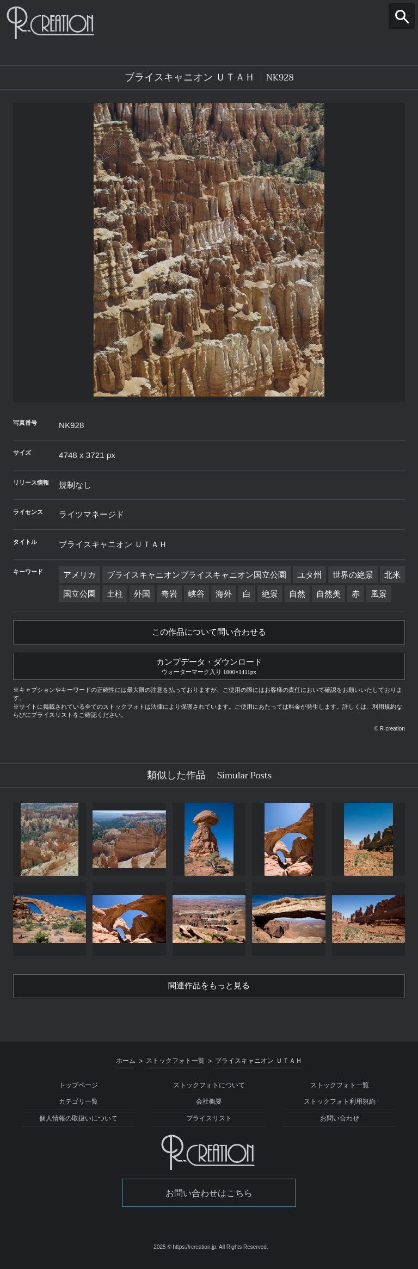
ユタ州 (309, 574)
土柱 (115, 593)
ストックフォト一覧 (339, 1088)
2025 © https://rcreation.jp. (185, 1251)
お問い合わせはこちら (209, 1196)
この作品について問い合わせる (209, 632)
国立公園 (79, 593)
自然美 (328, 593)
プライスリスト (209, 1121)
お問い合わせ (339, 1121)
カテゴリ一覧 (78, 1105)
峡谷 (196, 593)
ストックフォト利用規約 (340, 1105)
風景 (379, 593)
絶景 (270, 593)
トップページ (78, 1088)
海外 (224, 593)
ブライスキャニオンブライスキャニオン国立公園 (196, 574)
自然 (297, 593)
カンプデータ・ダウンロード (209, 667)
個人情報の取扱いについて (78, 1121)
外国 (142, 593)
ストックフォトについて (209, 1088)
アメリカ (79, 574)
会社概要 (209, 1105)
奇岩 (169, 593)
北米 (392, 574)
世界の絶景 (353, 574)
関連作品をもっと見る (209, 988)
